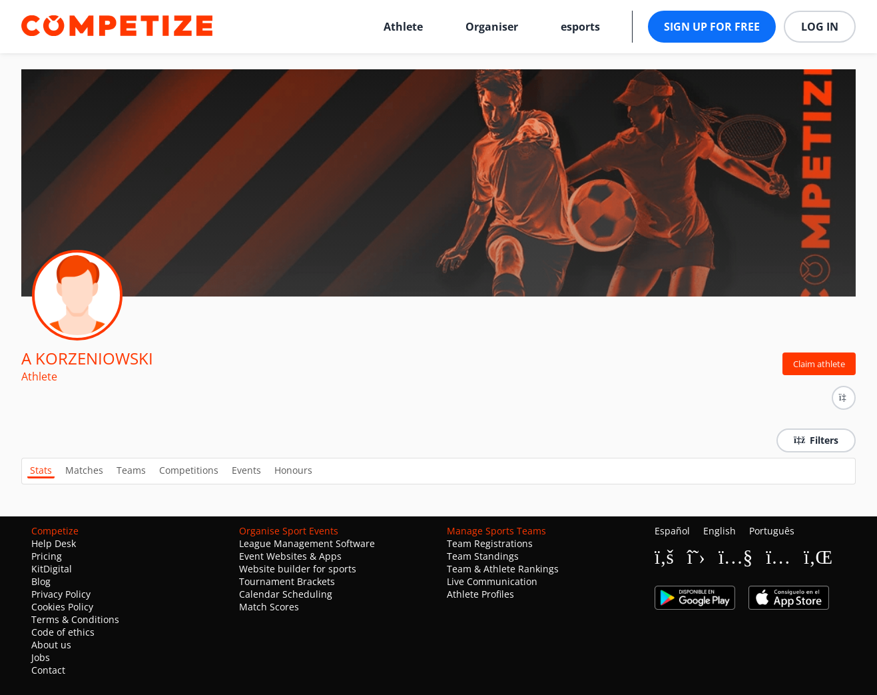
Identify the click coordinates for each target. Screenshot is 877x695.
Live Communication (492, 581)
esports (580, 26)
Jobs (40, 657)
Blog (41, 581)
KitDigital (51, 568)
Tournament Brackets (287, 581)
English (719, 530)
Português (771, 530)
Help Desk (53, 543)
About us (51, 644)
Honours (293, 470)
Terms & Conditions (75, 619)
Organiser (491, 26)
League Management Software (307, 543)
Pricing (46, 556)
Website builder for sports (297, 568)
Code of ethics (63, 632)
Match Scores (269, 606)
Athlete (403, 26)
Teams (131, 470)
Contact (48, 670)
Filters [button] (816, 440)
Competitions (188, 470)
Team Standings (483, 556)
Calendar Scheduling (285, 594)
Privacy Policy (61, 594)
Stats (41, 470)
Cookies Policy (62, 606)
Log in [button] (819, 26)
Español (672, 530)
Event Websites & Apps (290, 556)
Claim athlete (819, 364)
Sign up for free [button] (712, 26)
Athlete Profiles (480, 594)
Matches (84, 470)
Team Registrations (490, 543)
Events (246, 470)
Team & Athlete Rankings (503, 568)
